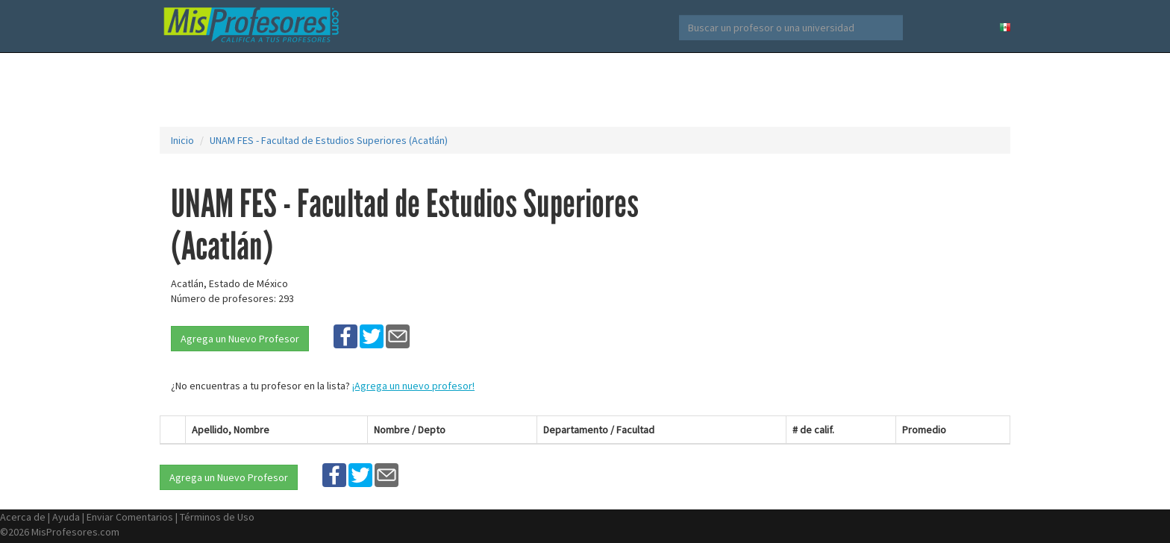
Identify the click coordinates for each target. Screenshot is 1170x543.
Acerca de (23, 517)
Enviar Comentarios (130, 517)
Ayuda (66, 517)
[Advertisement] (585, 89)
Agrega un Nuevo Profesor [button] (240, 338)
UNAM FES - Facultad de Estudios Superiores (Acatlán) (329, 140)
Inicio (182, 140)
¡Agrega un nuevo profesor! (413, 385)
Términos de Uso (217, 517)
